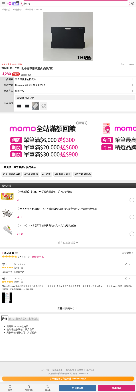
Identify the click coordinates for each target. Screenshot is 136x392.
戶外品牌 (29, 9)
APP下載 (45, 370)
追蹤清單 (29, 390)
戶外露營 (17, 9)
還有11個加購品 (68, 242)
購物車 (48, 390)
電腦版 (80, 370)
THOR (39, 9)
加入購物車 (77, 388)
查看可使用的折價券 (74, 79)
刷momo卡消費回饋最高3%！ (30, 85)
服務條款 (70, 370)
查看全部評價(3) (67, 308)
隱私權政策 (58, 370)
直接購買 (116, 388)
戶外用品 (6, 9)
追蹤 (10, 390)
